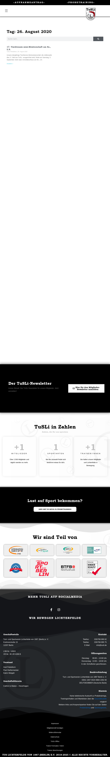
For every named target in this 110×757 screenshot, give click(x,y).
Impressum (55, 723)
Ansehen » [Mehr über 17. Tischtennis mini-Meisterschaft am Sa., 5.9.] (10, 63)
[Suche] (98, 39)
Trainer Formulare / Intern (55, 746)
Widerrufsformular (55, 732)
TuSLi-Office (55, 741)
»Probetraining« (81, 2)
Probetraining (85, 708)
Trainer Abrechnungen (55, 750)
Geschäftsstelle (100, 699)
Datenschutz (55, 737)
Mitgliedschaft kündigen (55, 728)
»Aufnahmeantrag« (29, 2)
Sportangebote (100, 708)
